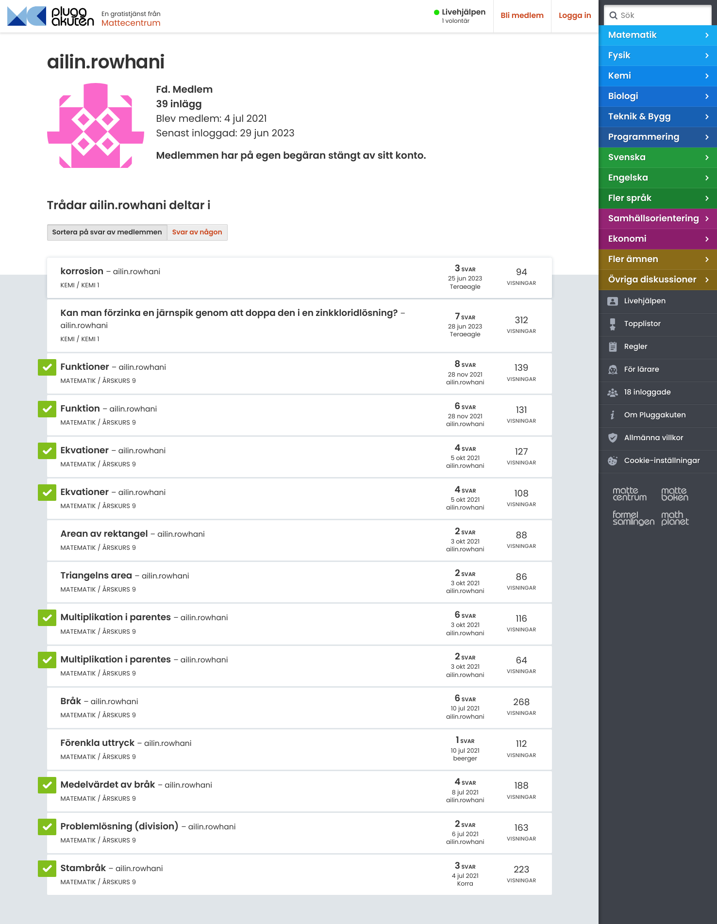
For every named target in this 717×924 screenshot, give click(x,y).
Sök (613, 15)
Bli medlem (522, 16)
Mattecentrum (131, 22)
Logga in (575, 16)
